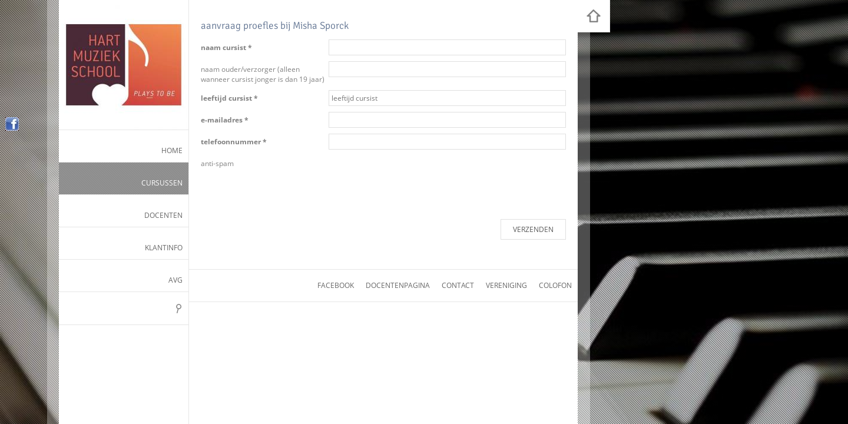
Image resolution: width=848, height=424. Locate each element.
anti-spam (217, 163)
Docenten (163, 215)
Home (172, 150)
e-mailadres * (225, 120)
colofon (555, 285)
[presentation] (418, 178)
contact (458, 285)
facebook (335, 285)
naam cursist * (226, 47)
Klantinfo (164, 248)
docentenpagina (398, 285)
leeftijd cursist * (229, 98)
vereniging (506, 285)
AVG (175, 280)
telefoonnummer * (234, 142)
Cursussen (162, 183)
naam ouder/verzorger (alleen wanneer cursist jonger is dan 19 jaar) (262, 74)
